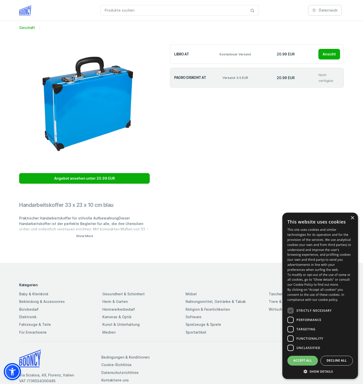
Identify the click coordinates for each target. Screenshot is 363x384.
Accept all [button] (302, 360)
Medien (108, 332)
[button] (12, 371)
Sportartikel (196, 332)
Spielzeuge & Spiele (203, 324)
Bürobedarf (29, 309)
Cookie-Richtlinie (116, 365)
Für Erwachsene (33, 332)
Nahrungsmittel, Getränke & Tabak (216, 301)
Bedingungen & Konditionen (125, 357)
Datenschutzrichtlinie (120, 372)
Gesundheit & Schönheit (123, 294)
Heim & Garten (115, 301)
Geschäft (27, 27)
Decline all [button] (337, 360)
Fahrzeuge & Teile (35, 324)
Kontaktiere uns (115, 380)
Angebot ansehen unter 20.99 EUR (84, 178)
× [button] (352, 218)
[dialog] (320, 296)
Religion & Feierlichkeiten (208, 309)
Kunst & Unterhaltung (121, 324)
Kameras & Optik (117, 317)
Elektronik (28, 317)
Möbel (191, 294)
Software (193, 317)
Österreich (325, 10)
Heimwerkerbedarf (118, 309)
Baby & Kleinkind (33, 294)
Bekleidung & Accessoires (42, 301)
